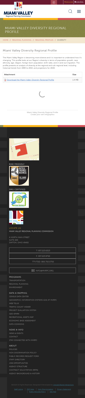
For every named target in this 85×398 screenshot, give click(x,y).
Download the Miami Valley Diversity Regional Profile (30, 80)
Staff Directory (17, 360)
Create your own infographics (42, 114)
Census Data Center (19, 296)
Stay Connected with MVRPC (23, 340)
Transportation (17, 280)
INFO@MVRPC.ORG (43, 271)
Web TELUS (14, 303)
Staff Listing (18, 389)
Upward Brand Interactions (63, 385)
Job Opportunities (18, 363)
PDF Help (30, 389)
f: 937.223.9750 (43, 256)
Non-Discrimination (45, 389)
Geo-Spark (14, 314)
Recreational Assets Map (21, 317)
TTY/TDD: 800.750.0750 (43, 262)
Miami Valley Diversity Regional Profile (42, 112)
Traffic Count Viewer (20, 307)
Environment (15, 287)
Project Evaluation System (22, 310)
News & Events (16, 333)
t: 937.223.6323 (43, 250)
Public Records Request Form (24, 356)
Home (5, 40)
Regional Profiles (44, 40)
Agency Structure (18, 366)
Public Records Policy (37, 392)
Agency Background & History (24, 373)
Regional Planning (21, 40)
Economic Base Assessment (22, 321)
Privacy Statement (64, 389)
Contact (13, 337)
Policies (13, 349)
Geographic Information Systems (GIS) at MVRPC (33, 300)
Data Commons (16, 324)
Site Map (53, 392)
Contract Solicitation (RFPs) (23, 370)
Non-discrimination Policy (22, 353)
